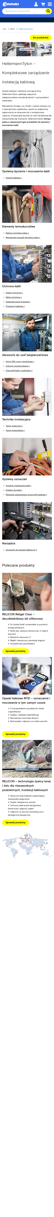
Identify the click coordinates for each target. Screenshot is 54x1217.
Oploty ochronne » (14, 293)
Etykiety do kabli (14, 490)
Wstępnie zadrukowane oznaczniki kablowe (26, 494)
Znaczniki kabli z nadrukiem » (19, 370)
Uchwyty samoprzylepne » (18, 366)
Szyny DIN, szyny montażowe (19, 361)
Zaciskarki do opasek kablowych (21, 550)
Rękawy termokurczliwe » (17, 233)
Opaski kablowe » (14, 178)
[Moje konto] (36, 4)
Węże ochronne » (14, 297)
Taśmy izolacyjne (14, 426)
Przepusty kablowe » (15, 306)
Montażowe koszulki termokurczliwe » (23, 237)
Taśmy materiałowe (15, 430)
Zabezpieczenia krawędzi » (18, 302)
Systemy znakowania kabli (18, 485)
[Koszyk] (43, 4)
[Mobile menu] (50, 4)
